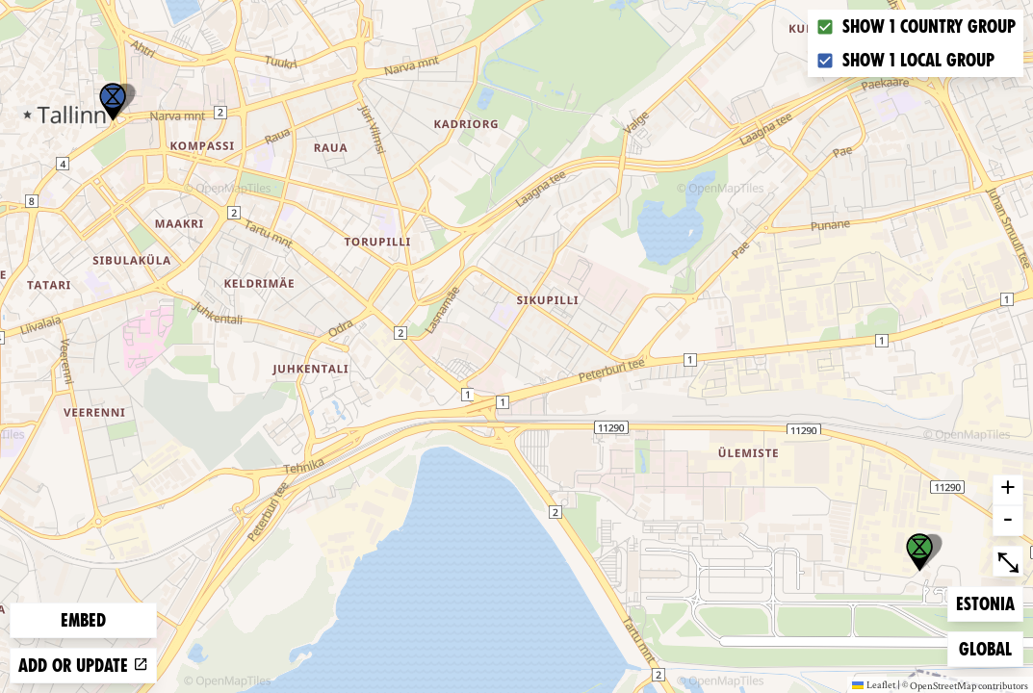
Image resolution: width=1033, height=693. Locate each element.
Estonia (987, 602)
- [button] (1008, 520)
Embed (83, 620)
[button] (113, 102)
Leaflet (873, 684)
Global (989, 647)
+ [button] (1008, 490)
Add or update (83, 665)
